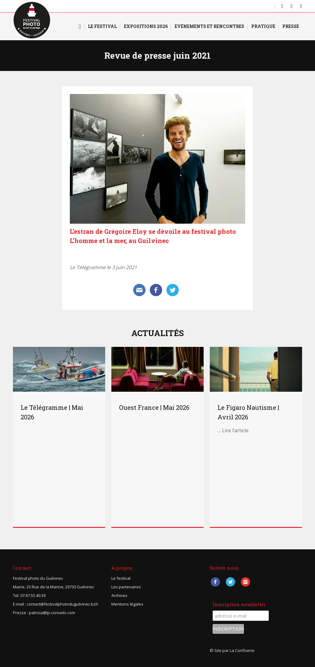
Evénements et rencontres (209, 26)
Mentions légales (127, 604)
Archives (119, 595)
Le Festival (102, 26)
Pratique (263, 26)
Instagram (245, 582)
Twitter (230, 582)
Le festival (120, 578)
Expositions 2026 (146, 26)
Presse (290, 26)
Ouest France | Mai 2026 (154, 407)
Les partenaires (126, 587)
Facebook (215, 582)
